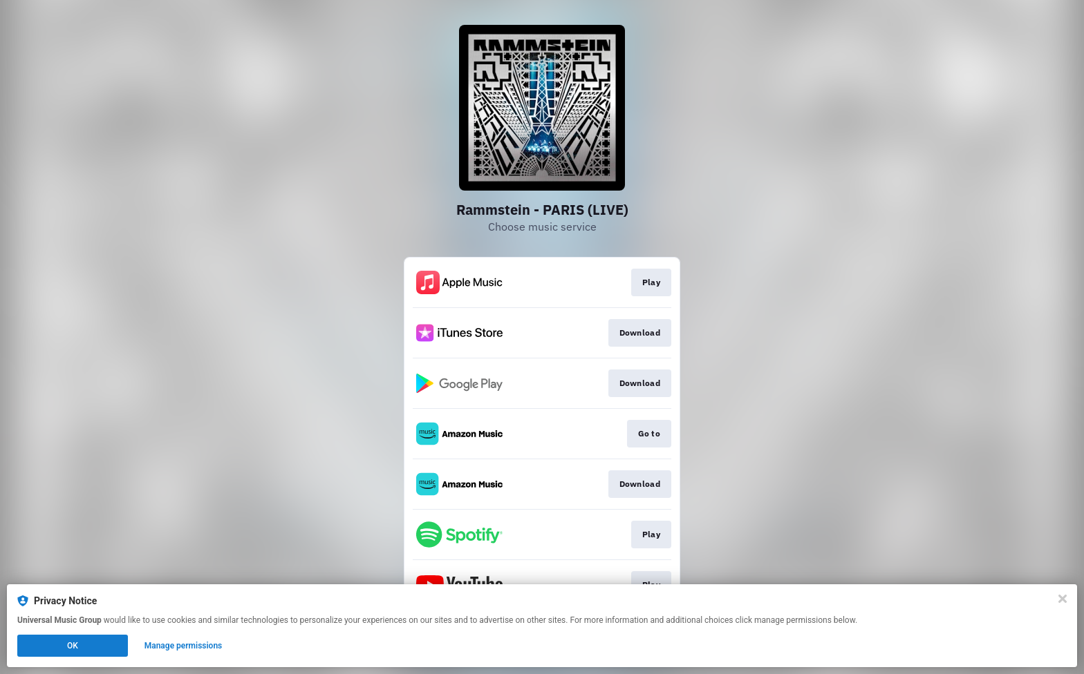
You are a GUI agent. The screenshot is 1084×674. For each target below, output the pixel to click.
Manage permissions (183, 646)
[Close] (1063, 599)
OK (72, 646)
